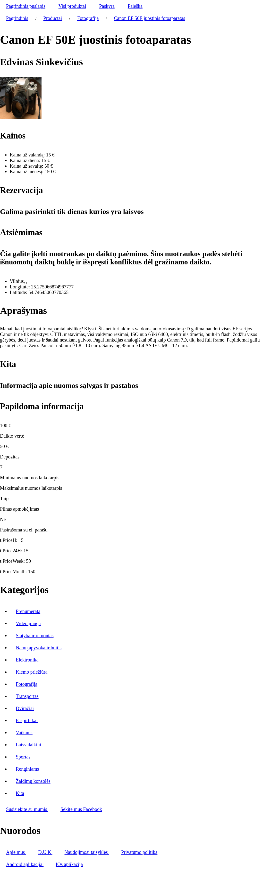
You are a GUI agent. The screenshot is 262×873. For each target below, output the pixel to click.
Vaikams (24, 732)
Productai (52, 18)
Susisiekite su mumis (27, 809)
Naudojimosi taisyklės (87, 852)
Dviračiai (25, 708)
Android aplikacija (24, 864)
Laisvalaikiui (28, 744)
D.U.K (45, 852)
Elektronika (27, 659)
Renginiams (27, 769)
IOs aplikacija (69, 864)
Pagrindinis (17, 18)
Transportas (27, 696)
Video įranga (28, 623)
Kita (20, 793)
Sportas (23, 756)
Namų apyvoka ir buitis (38, 647)
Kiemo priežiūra (32, 672)
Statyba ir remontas (35, 635)
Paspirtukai (27, 720)
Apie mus (16, 852)
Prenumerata (28, 611)
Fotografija (88, 18)
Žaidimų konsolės (33, 781)
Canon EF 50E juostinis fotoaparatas (149, 18)
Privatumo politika (139, 852)
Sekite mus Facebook (81, 809)
